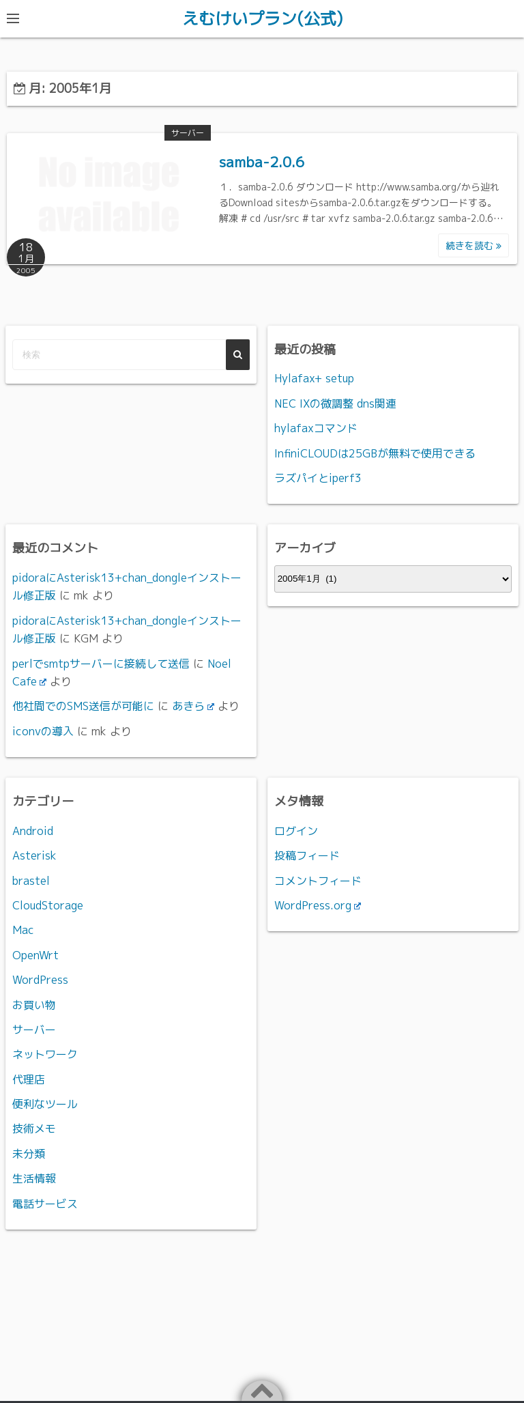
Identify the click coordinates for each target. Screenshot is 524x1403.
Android (32, 830)
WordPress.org (318, 904)
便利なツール (45, 1103)
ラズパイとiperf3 (318, 477)
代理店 (28, 1078)
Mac (23, 929)
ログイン (296, 830)
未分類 (28, 1153)
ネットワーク (45, 1053)
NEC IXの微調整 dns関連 (335, 402)
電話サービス (45, 1202)
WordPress (40, 979)
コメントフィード (318, 880)
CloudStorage (47, 904)
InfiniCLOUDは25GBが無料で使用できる (375, 452)
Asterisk (34, 854)
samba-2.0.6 (261, 161)
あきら (193, 705)
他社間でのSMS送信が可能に (83, 705)
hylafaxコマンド (316, 427)
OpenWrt (35, 954)
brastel (31, 880)
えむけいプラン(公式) (262, 18)
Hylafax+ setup (314, 377)
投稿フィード (307, 854)
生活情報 (34, 1177)
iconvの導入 (43, 730)
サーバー (187, 132)
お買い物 (34, 1004)
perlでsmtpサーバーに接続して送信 (101, 662)
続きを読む (473, 244)
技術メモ (34, 1128)
